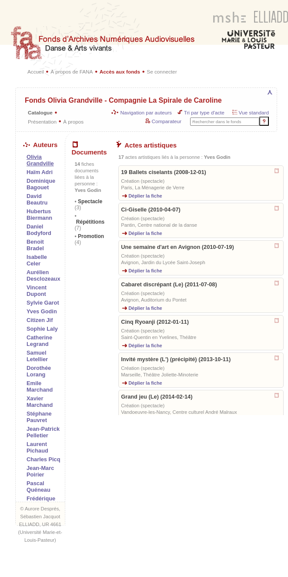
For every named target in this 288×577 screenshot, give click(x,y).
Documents (89, 149)
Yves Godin (42, 311)
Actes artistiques (146, 145)
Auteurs (40, 144)
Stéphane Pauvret (39, 416)
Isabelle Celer (37, 260)
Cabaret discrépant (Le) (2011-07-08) (169, 284)
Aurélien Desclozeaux (43, 275)
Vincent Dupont (37, 290)
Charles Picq (43, 459)
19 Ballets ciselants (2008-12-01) (163, 172)
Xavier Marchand (40, 401)
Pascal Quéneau (38, 486)
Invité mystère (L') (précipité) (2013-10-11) (176, 359)
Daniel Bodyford (39, 229)
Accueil (35, 71)
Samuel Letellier (37, 355)
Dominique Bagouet (41, 184)
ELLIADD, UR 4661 (40, 524)
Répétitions (90, 225)
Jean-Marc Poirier (40, 471)
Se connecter (162, 71)
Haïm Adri (40, 172)
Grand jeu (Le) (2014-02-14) (156, 396)
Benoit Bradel (35, 245)
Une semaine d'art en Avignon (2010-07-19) (177, 247)
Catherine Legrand (39, 340)
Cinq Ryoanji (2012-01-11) (155, 322)
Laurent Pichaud (37, 447)
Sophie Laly (42, 328)
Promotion (89, 239)
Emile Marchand (40, 386)
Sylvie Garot (43, 302)
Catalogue (40, 112)
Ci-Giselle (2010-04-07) (151, 209)
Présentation (42, 121)
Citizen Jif (40, 320)
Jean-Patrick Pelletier (43, 432)
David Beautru (37, 199)
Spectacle (89, 204)
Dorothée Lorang (39, 371)
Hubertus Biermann (39, 214)
